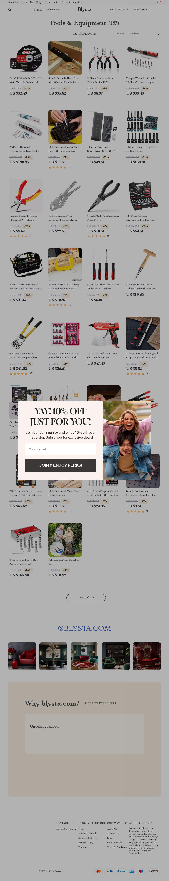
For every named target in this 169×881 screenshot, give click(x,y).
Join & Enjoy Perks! (60, 465)
